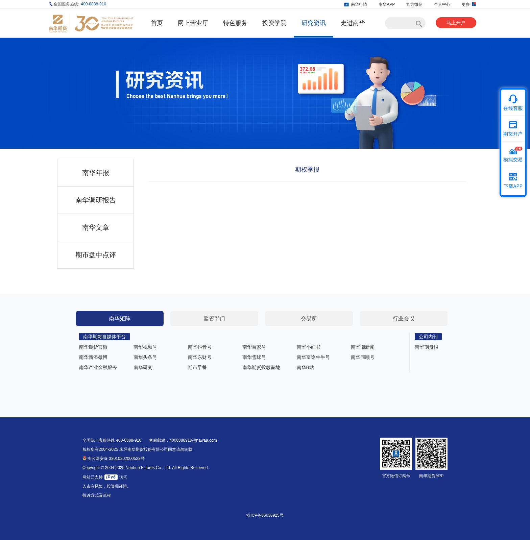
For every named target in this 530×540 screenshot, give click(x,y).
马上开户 (456, 22)
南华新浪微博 (93, 357)
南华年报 (95, 172)
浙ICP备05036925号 (264, 515)
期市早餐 (197, 367)
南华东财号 (200, 357)
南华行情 (359, 4)
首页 (157, 23)
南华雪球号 (254, 357)
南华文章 (95, 227)
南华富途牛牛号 (313, 357)
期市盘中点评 (95, 255)
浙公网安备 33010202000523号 (113, 458)
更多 (469, 4)
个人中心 (442, 4)
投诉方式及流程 (96, 495)
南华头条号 (145, 357)
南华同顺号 (363, 357)
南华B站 (305, 367)
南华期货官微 (93, 347)
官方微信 (414, 4)
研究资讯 (314, 23)
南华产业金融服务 (98, 367)
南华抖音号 (200, 347)
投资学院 (274, 23)
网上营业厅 (193, 23)
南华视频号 (145, 347)
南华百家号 (254, 347)
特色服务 (235, 23)
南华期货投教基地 (261, 367)
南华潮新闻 (363, 347)
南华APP (387, 4)
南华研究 (143, 367)
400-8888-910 (93, 4)
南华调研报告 (95, 200)
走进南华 (353, 23)
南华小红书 (308, 347)
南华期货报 (426, 347)
